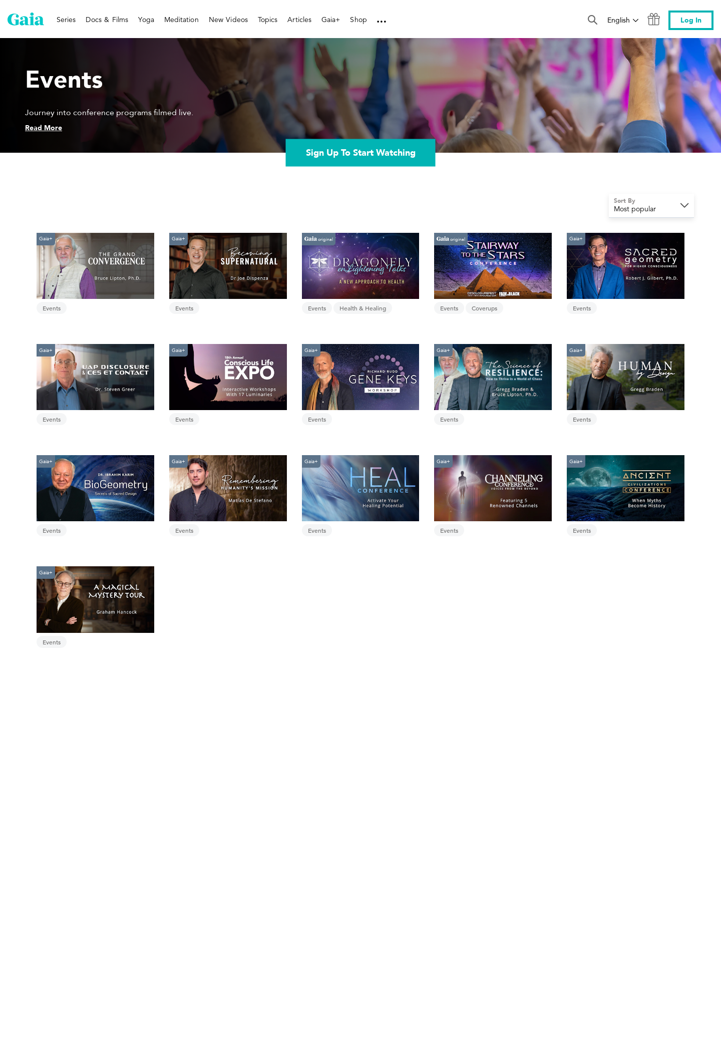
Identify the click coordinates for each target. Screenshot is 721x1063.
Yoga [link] (146, 19)
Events (52, 308)
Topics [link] (267, 19)
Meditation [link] (181, 19)
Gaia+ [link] (330, 19)
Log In (690, 20)
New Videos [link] (228, 19)
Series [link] (66, 19)
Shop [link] (358, 19)
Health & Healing (362, 308)
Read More (43, 128)
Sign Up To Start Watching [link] (361, 152)
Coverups (484, 308)
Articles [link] (299, 19)
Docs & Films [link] (107, 19)
